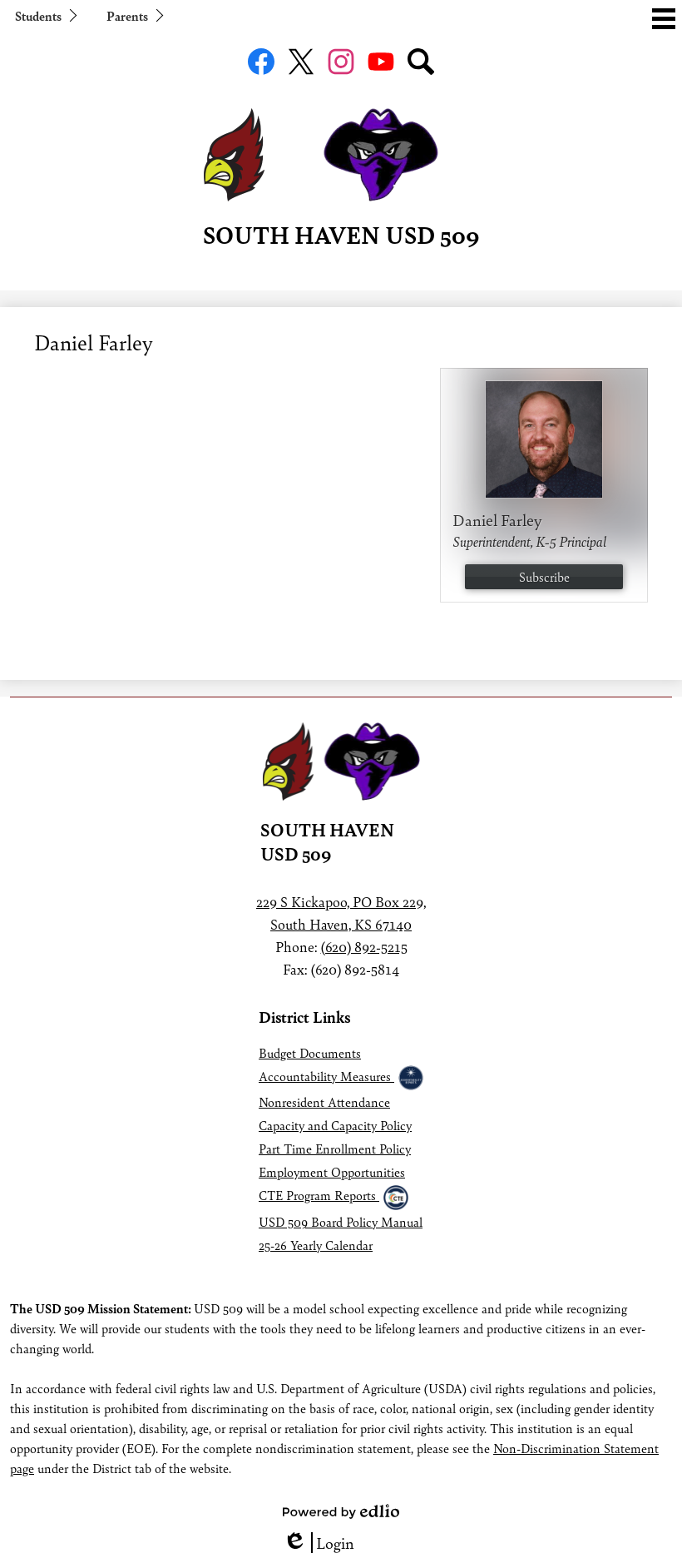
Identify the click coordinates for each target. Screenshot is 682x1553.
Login (318, 1542)
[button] (45, 15)
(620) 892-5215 (364, 946)
